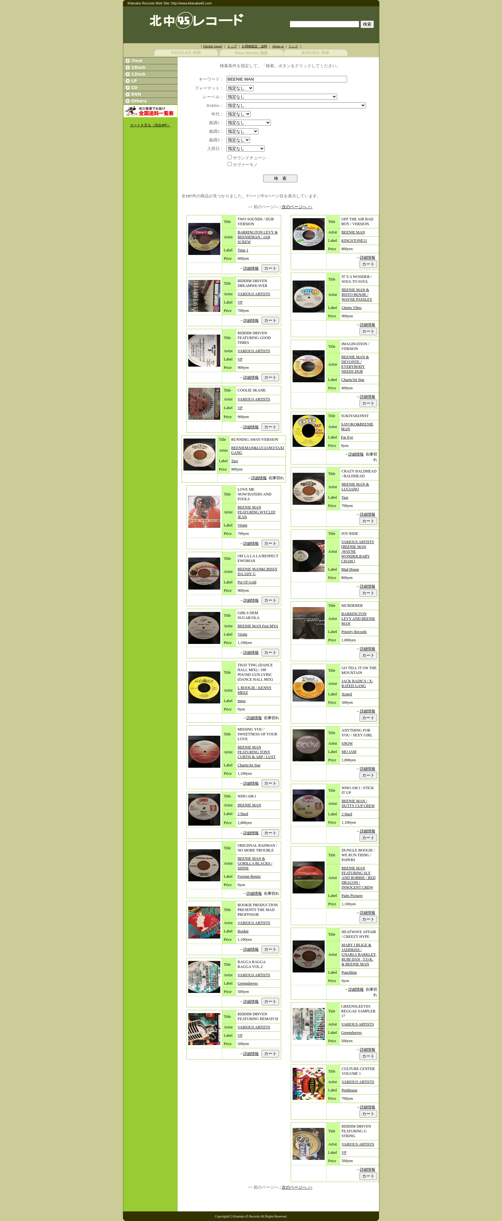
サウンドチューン (249, 157)
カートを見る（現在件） (150, 125)
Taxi (234, 461)
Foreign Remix (249, 876)
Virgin (242, 525)
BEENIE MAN (249, 805)
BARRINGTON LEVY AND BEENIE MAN (358, 619)
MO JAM (349, 751)
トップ (232, 46)
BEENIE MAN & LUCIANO (355, 486)
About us (278, 46)
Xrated (347, 694)
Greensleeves (248, 983)
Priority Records (354, 632)
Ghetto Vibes (352, 307)
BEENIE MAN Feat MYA (258, 626)
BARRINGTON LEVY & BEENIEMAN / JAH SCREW (258, 237)
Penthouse (349, 1090)
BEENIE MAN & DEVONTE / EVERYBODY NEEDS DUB (355, 364)
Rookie (243, 931)
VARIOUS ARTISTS (254, 294)
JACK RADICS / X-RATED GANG (357, 683)
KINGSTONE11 (354, 240)
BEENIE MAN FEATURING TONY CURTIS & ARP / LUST (257, 752)
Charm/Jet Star (249, 765)
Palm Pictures (352, 895)
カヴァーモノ (245, 164)
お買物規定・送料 (254, 46)
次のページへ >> (297, 206)
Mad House (350, 569)
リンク (293, 46)
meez (242, 701)
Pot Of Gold (247, 582)
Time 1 (243, 250)
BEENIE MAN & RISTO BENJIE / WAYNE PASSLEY (357, 295)
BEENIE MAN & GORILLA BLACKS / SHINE (255, 863)
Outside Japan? (213, 46)
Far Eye (347, 437)
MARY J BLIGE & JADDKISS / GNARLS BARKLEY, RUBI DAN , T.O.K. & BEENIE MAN (359, 954)
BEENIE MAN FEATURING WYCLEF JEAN (257, 512)
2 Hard (243, 814)
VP (240, 302)
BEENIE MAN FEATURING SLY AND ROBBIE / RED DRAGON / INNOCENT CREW (359, 878)
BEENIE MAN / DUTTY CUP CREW (358, 803)
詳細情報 (251, 268)
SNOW (347, 743)
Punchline (349, 972)
